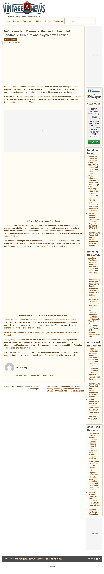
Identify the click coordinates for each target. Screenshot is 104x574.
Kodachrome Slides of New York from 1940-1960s (93, 416)
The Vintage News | (23, 559)
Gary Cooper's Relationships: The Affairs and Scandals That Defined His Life (94, 316)
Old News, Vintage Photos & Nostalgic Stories (23, 17)
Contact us (58, 21)
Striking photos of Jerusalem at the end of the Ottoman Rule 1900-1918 (93, 301)
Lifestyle (39, 21)
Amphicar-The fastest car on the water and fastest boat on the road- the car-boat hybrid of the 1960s (93, 164)
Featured (7, 39)
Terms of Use (56, 559)
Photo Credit (55, 221)
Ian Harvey (16, 42)
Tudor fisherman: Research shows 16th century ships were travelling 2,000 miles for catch (93, 184)
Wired (75, 352)
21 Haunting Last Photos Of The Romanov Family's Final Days (94, 331)
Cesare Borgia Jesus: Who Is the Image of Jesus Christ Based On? (94, 404)
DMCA (34, 559)
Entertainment (28, 21)
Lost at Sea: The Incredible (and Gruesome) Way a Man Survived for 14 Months (93, 203)
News (9, 21)
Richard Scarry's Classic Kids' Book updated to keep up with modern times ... (94, 499)
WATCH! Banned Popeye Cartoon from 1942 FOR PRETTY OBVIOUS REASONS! (93, 220)
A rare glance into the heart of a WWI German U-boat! (93, 465)
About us (48, 21)
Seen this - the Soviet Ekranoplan (93, 512)
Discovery (17, 21)
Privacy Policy (43, 559)
